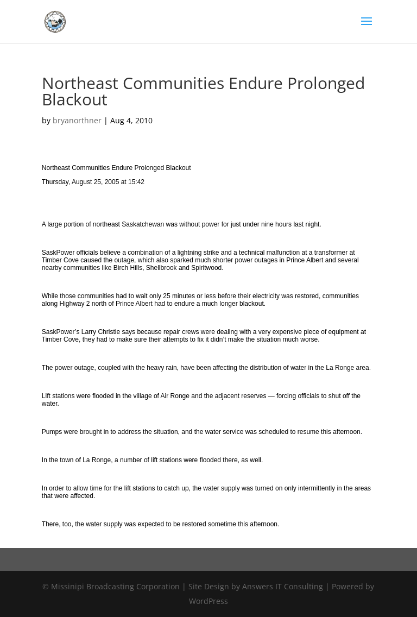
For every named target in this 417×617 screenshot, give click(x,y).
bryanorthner (77, 120)
